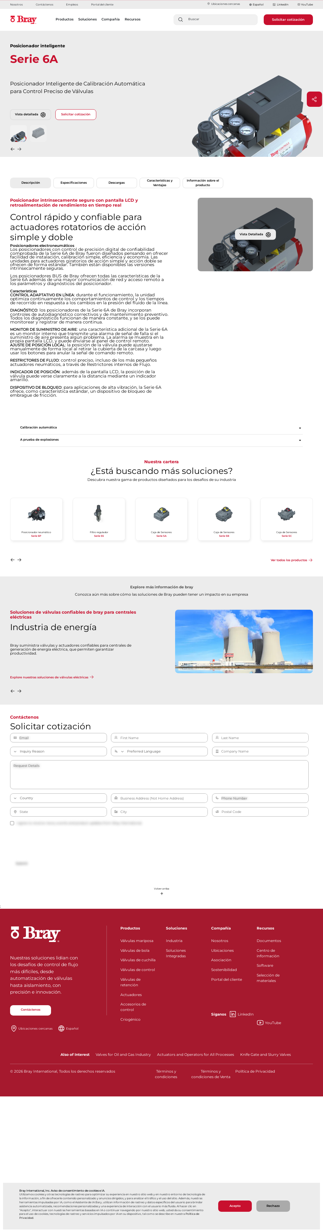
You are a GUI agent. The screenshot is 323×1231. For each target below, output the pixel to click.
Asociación (221, 960)
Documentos (269, 940)
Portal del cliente (102, 4)
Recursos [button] (133, 19)
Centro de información (268, 953)
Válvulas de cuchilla (138, 960)
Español (258, 4)
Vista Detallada (255, 234)
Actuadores (131, 994)
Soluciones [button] (87, 19)
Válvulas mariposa (136, 940)
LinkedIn (280, 5)
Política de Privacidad (255, 1071)
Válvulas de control (137, 969)
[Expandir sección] (300, 428)
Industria (174, 940)
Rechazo (273, 1206)
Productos (130, 928)
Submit (22, 863)
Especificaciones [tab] (74, 182)
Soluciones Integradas (176, 953)
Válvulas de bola (134, 950)
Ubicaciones (222, 950)
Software (265, 965)
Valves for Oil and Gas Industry (123, 1054)
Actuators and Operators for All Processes (195, 1054)
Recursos (265, 928)
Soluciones (176, 928)
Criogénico (130, 1019)
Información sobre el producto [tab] (203, 182)
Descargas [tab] (116, 182)
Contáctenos (44, 4)
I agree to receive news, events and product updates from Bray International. (76, 823)
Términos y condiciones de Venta (210, 1074)
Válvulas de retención (130, 982)
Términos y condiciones (166, 1074)
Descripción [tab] (30, 182)
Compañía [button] (110, 19)
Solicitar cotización (288, 19)
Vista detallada (30, 115)
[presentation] (56, 843)
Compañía (221, 928)
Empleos (72, 4)
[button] (13, 150)
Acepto (234, 1206)
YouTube (305, 5)
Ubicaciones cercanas (223, 3)
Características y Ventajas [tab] (160, 182)
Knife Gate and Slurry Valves (265, 1054)
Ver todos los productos (289, 560)
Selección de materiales (268, 978)
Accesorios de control (133, 1007)
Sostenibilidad (224, 969)
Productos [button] (65, 19)
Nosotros (16, 4)
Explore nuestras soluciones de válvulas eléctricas (49, 677)
